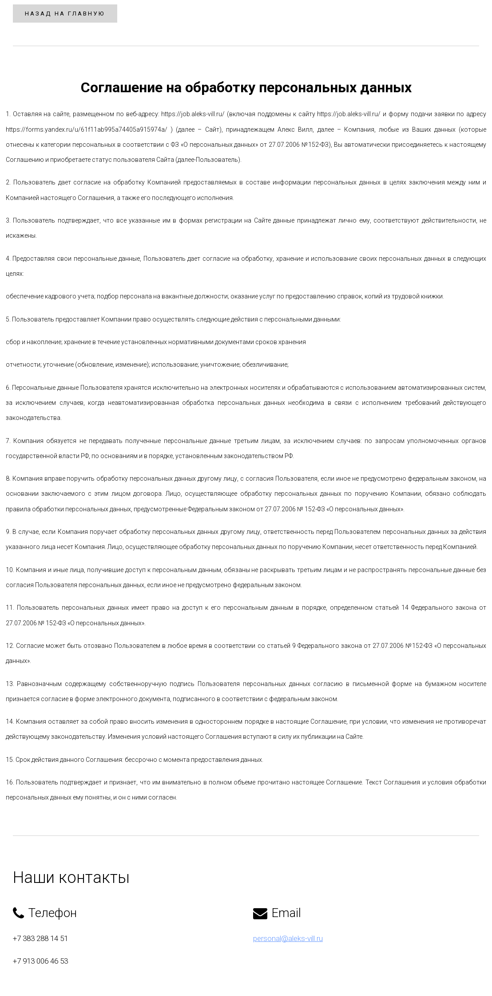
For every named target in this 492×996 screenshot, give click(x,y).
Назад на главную (72, 13)
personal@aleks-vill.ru (288, 953)
